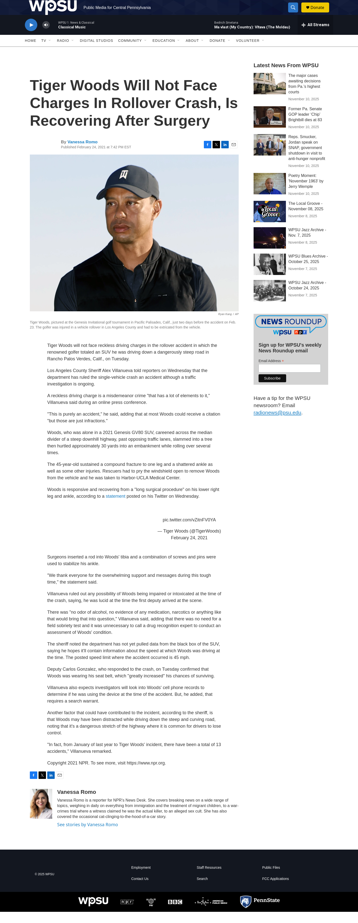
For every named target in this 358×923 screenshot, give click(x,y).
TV (43, 52)
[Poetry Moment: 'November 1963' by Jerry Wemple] (270, 195)
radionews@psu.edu (277, 424)
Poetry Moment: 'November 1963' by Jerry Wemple (305, 192)
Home (30, 52)
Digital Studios (96, 52)
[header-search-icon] (295, 13)
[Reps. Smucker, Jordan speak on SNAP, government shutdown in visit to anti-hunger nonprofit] (270, 156)
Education (164, 52)
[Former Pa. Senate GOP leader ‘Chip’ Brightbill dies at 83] (270, 128)
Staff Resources (209, 879)
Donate (320, 13)
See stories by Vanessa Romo (87, 836)
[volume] (46, 36)
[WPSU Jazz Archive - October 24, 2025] (270, 302)
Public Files (271, 879)
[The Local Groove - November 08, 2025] (270, 222)
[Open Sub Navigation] (50, 52)
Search (202, 890)
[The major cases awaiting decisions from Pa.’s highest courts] (270, 95)
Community (130, 52)
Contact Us (139, 890)
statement (116, 507)
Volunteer (248, 52)
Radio (63, 52)
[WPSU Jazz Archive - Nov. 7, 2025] (270, 249)
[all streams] (315, 36)
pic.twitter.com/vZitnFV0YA (189, 531)
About (192, 52)
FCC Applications (275, 890)
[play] (31, 36)
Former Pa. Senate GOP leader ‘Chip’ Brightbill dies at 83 (305, 125)
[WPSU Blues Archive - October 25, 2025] (270, 275)
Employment (141, 879)
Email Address (271, 372)
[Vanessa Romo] (41, 815)
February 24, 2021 (189, 548)
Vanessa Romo (82, 153)
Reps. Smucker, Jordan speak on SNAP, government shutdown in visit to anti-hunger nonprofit (306, 159)
